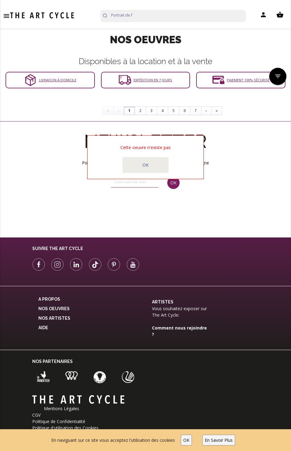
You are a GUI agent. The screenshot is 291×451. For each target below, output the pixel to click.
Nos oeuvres (54, 308)
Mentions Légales (61, 408)
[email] (134, 181)
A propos (49, 299)
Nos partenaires (52, 361)
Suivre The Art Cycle (57, 248)
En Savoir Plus (219, 440)
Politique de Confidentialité (58, 421)
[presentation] (136, 207)
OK (186, 440)
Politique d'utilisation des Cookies (65, 428)
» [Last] (217, 110)
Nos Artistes (54, 318)
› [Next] (206, 110)
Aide (43, 327)
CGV (36, 415)
